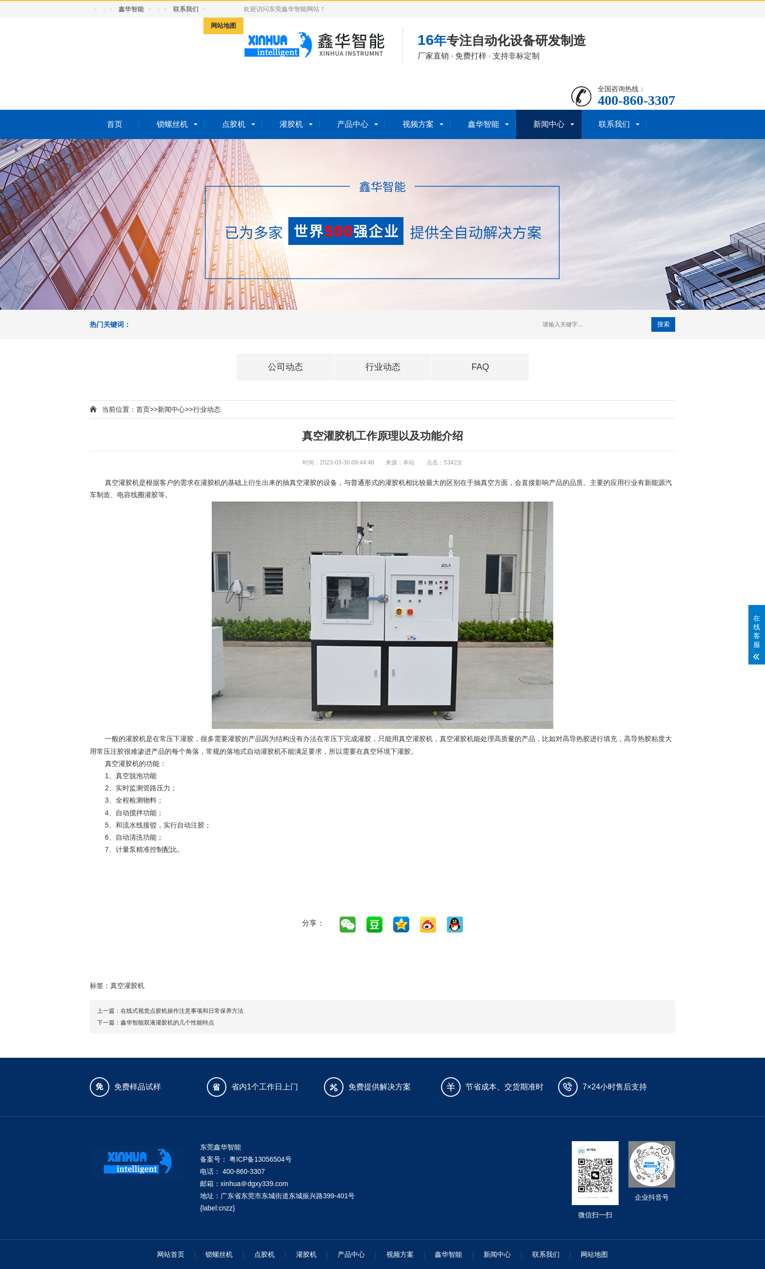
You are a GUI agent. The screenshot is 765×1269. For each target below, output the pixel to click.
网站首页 (170, 1254)
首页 (114, 124)
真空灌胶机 (127, 985)
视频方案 (418, 124)
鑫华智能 (131, 9)
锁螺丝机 (172, 124)
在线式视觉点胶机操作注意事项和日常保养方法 (182, 1010)
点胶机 (233, 124)
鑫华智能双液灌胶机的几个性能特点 (167, 1022)
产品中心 (352, 124)
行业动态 (207, 409)
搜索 (663, 324)
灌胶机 (291, 124)
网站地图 (223, 25)
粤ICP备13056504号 (260, 1159)
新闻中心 (548, 124)
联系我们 (186, 9)
